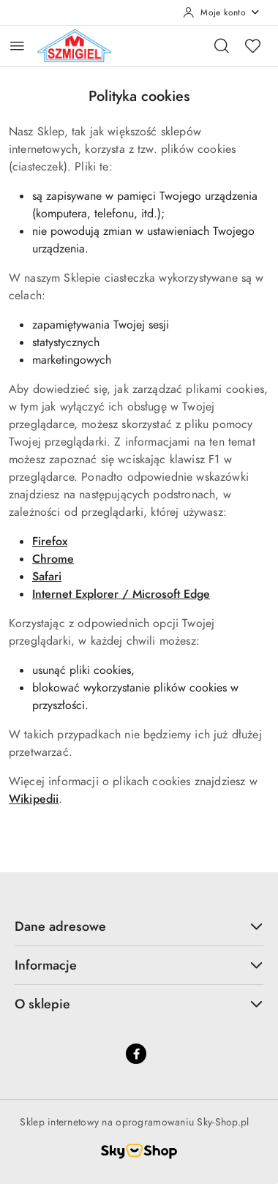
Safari (46, 577)
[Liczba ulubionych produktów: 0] (252, 45)
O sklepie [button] (139, 1003)
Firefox (49, 541)
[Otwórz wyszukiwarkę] (222, 45)
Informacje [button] (139, 965)
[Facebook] (136, 1054)
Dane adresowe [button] (139, 926)
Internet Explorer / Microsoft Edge (121, 594)
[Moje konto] (221, 12)
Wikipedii (34, 799)
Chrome (53, 559)
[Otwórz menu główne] (17, 45)
